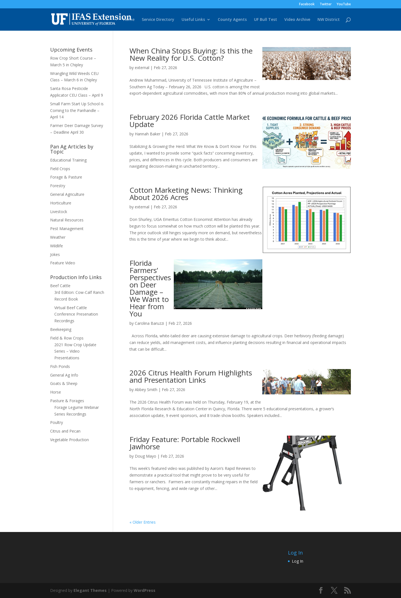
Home (129, 20)
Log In (297, 561)
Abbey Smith (146, 389)
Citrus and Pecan (65, 431)
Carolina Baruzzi (149, 323)
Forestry (57, 185)
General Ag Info (64, 375)
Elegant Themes (90, 590)
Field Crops (60, 168)
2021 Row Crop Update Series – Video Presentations (75, 351)
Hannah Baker (147, 133)
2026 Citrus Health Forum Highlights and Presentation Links (190, 376)
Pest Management (67, 228)
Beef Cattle (60, 285)
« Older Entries (142, 522)
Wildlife (56, 245)
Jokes (55, 254)
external (142, 67)
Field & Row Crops (67, 338)
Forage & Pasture (66, 177)
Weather (57, 237)
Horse (55, 392)
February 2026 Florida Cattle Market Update (189, 120)
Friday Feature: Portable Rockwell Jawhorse (184, 442)
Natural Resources (67, 220)
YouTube (344, 4)
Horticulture (60, 203)
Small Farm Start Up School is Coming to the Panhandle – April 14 (77, 110)
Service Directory (158, 20)
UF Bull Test (265, 20)
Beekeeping (60, 329)
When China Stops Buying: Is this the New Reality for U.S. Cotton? (191, 54)
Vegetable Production (69, 439)
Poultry (56, 422)
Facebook (307, 4)
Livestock (58, 211)
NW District (328, 20)
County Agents (232, 20)
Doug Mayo (145, 456)
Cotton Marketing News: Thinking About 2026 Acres (186, 193)
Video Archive (297, 20)
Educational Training (68, 160)
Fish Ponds (60, 366)
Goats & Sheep (63, 383)
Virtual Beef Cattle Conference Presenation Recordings (76, 314)
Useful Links (193, 20)
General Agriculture (67, 194)
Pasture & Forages (67, 400)
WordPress (144, 590)
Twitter (326, 4)
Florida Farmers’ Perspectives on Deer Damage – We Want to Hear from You (150, 288)
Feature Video (62, 262)
